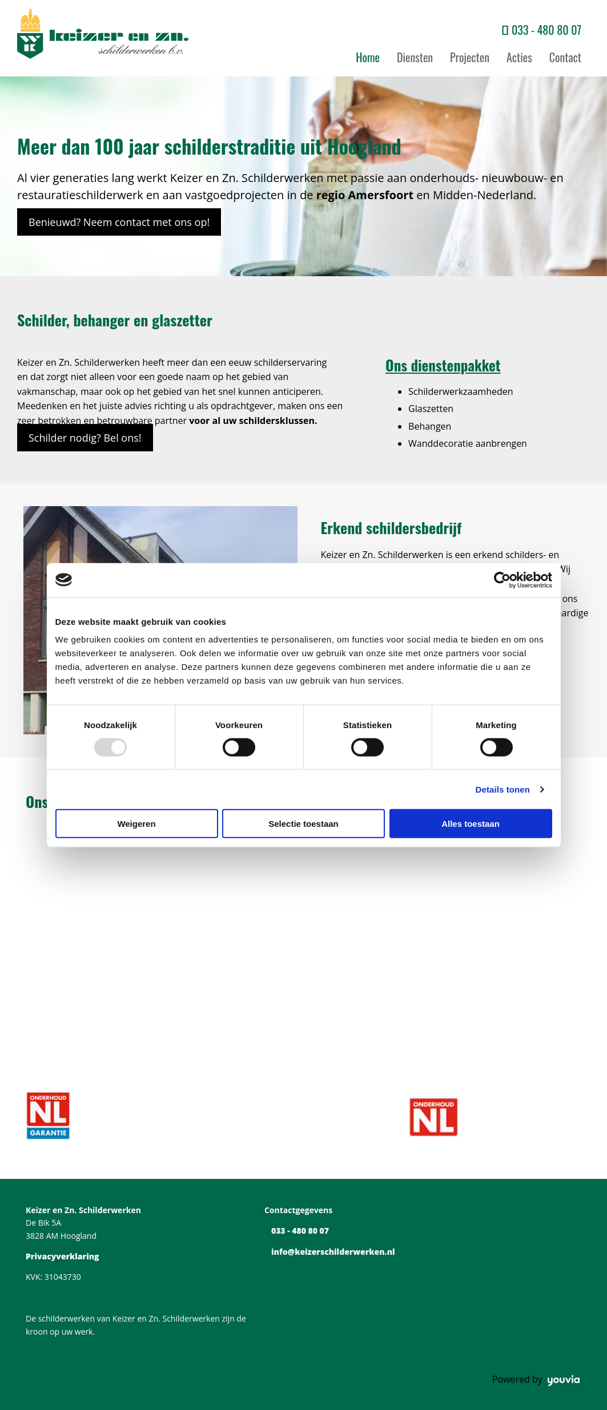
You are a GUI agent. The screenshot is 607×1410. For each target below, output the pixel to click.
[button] (119, 222)
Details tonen (503, 789)
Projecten (469, 57)
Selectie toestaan (303, 824)
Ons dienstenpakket (443, 364)
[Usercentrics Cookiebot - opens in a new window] (502, 579)
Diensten (415, 57)
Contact (565, 57)
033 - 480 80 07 (546, 29)
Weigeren (136, 824)
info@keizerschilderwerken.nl (333, 1251)
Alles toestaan (470, 824)
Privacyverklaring (62, 1256)
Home (368, 57)
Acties (519, 57)
